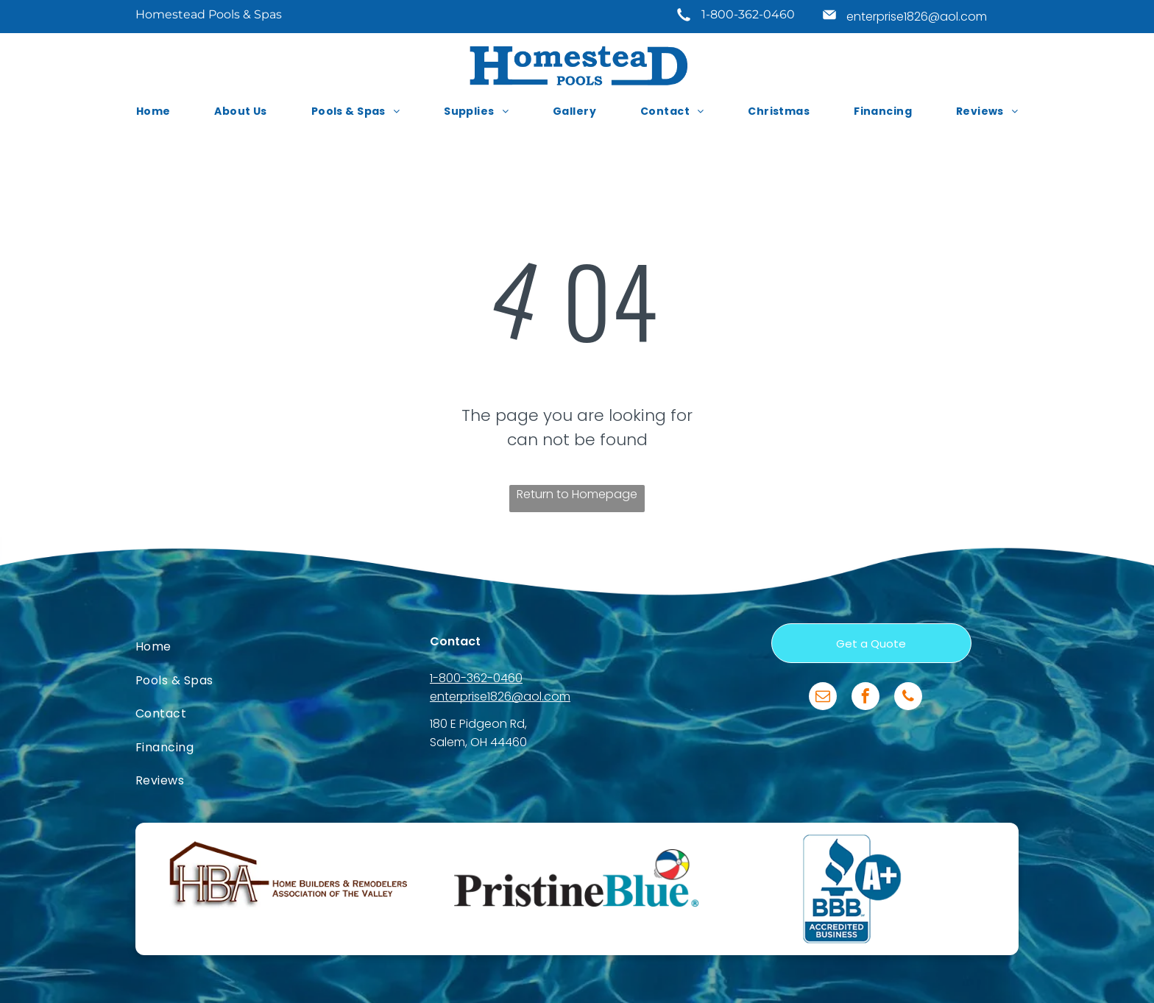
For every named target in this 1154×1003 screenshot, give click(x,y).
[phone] (908, 698)
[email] (823, 698)
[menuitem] (153, 111)
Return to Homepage (577, 494)
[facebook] (865, 698)
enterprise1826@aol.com (916, 16)
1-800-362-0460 (748, 14)
